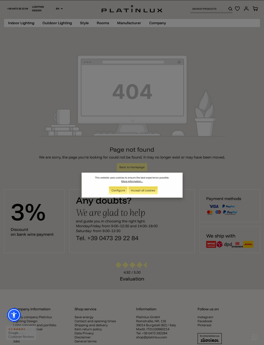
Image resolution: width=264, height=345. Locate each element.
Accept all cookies (143, 192)
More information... (132, 182)
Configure (118, 192)
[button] (14, 315)
